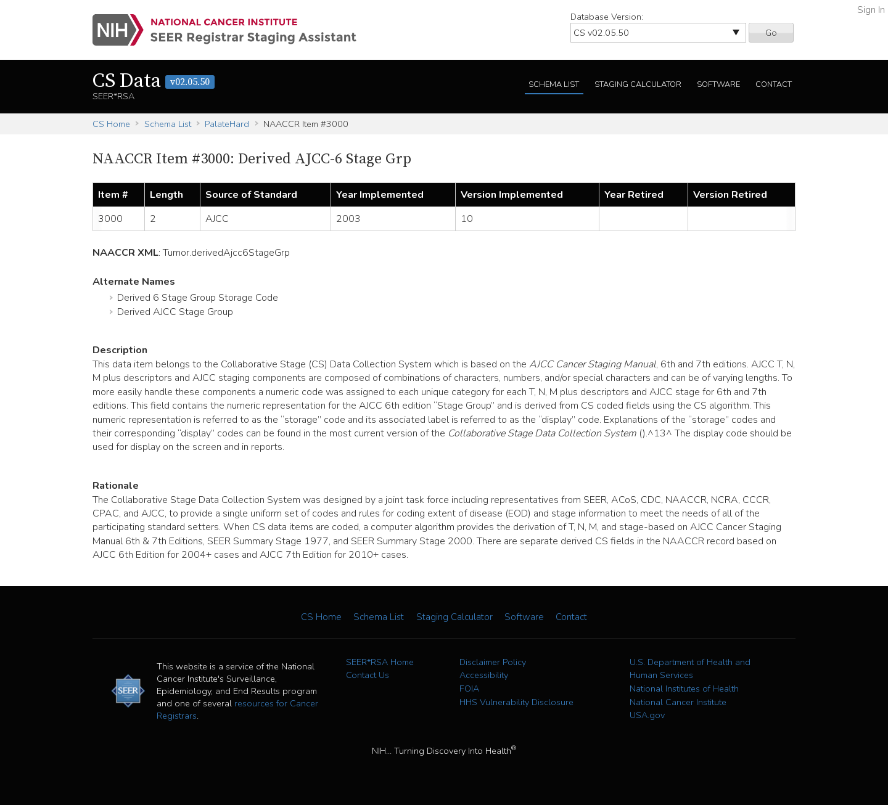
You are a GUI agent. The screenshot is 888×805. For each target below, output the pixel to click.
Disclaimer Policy (492, 662)
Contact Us (367, 675)
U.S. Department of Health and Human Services (690, 669)
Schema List (553, 84)
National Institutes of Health (684, 688)
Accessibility (483, 675)
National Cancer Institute (678, 702)
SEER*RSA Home (380, 662)
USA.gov (647, 715)
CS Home (111, 124)
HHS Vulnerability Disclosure (516, 702)
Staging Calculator (637, 84)
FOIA (469, 688)
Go (771, 33)
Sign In (871, 10)
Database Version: (606, 16)
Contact (773, 84)
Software (718, 84)
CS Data (153, 81)
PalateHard (227, 124)
